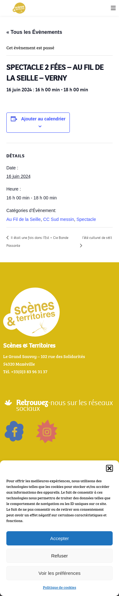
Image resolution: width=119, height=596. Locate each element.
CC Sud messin (58, 219)
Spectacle (86, 219)
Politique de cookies (59, 587)
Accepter (59, 538)
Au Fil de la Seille (23, 219)
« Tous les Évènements (34, 32)
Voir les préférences (59, 573)
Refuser (59, 555)
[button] (109, 468)
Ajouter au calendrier (43, 118)
